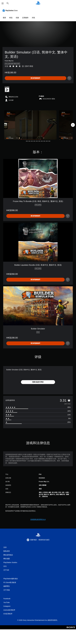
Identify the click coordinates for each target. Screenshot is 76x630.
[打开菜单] (2, 3)
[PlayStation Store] (10, 10)
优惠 (17, 18)
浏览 (33, 18)
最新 (4, 18)
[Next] (73, 125)
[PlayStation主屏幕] (38, 3)
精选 (10, 18)
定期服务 (25, 18)
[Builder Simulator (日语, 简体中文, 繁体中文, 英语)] (30, 125)
